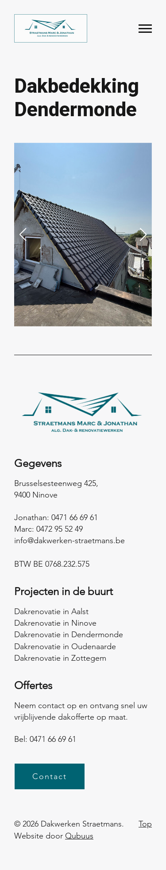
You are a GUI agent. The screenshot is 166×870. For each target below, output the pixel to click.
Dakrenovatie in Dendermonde (68, 634)
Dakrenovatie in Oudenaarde (65, 646)
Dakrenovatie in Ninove (55, 623)
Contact (49, 776)
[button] (23, 234)
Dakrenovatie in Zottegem (60, 658)
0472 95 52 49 (59, 529)
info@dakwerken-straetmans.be (69, 540)
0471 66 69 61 (74, 517)
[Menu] (145, 28)
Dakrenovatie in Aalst (51, 611)
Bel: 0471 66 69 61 (45, 739)
